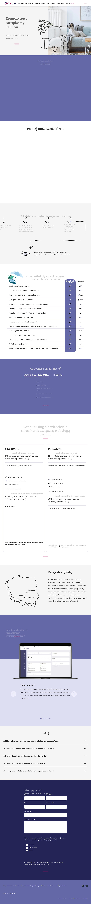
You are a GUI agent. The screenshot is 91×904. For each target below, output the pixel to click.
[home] (10, 3)
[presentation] (36, 856)
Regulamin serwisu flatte (11, 886)
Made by (9, 893)
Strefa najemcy (40, 3)
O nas (58, 3)
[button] (26, 4)
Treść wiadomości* (30, 819)
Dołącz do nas (72, 3)
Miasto (26, 803)
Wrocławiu (75, 579)
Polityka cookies (61, 886)
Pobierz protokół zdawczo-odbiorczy (78, 898)
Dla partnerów (50, 3)
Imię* (26, 794)
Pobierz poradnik (62, 898)
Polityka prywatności (47, 886)
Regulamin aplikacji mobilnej (30, 886)
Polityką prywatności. (43, 864)
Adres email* (28, 811)
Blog (62, 3)
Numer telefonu (51, 803)
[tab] (36, 375)
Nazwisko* (49, 794)
